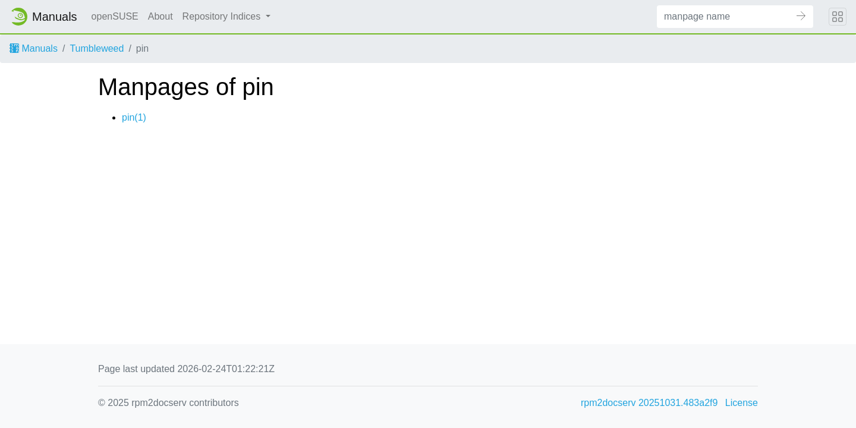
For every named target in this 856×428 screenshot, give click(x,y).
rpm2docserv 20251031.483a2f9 (649, 403)
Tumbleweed (97, 48)
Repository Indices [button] (222, 16)
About (160, 16)
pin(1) (134, 117)
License (741, 403)
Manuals (34, 48)
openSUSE (115, 16)
